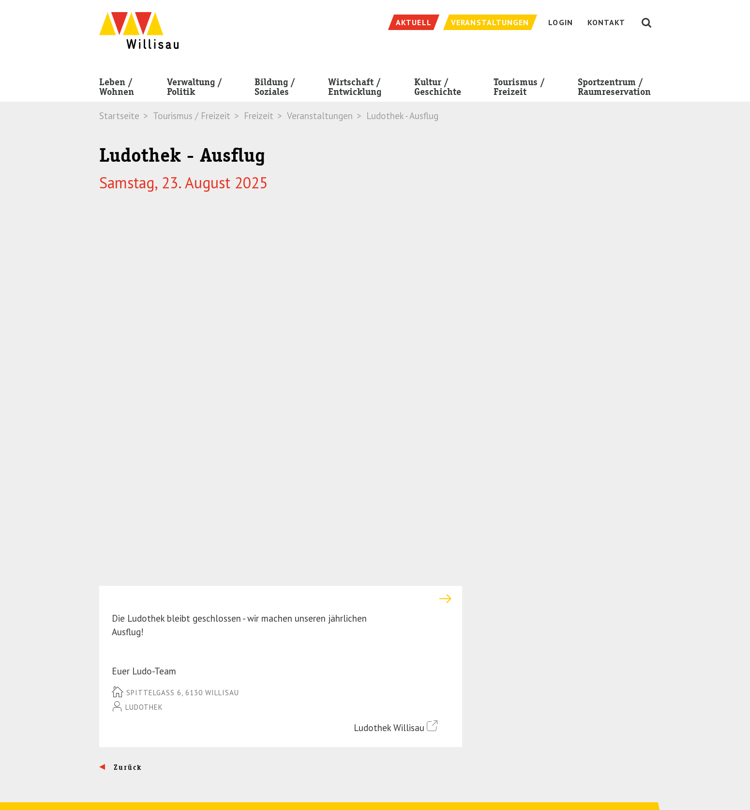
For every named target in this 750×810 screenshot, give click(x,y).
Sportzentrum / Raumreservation (614, 89)
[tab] (280, 249)
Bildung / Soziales (275, 89)
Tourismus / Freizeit (519, 89)
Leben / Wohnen (116, 89)
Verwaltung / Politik (194, 89)
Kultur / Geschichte (437, 89)
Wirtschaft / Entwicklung (354, 89)
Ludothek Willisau (395, 376)
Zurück (126, 417)
